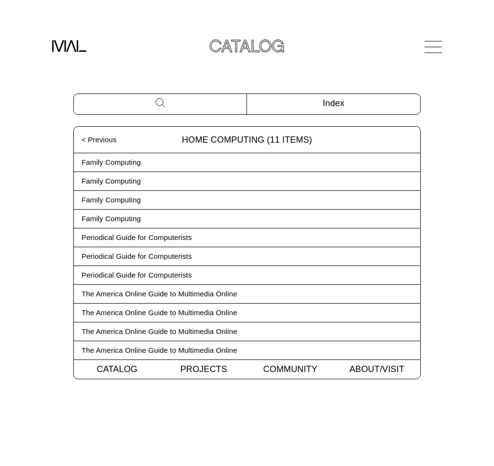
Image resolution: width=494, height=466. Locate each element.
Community (290, 369)
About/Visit (376, 369)
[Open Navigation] (433, 47)
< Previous (99, 139)
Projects (203, 369)
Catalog (117, 369)
